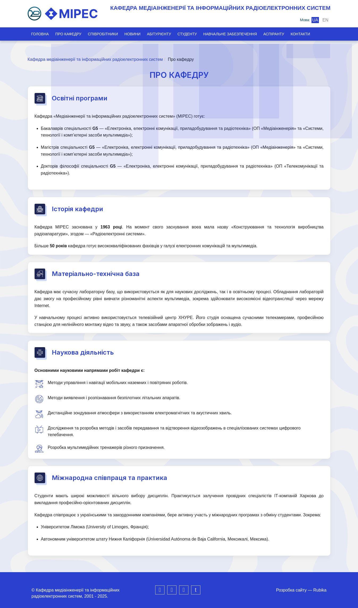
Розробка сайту (291, 590)
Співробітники (105, 34)
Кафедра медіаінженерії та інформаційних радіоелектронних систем (95, 59)
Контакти (308, 34)
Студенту (192, 34)
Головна (40, 34)
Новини (136, 34)
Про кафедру (69, 34)
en (325, 20)
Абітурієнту (163, 34)
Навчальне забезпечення (236, 34)
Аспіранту (280, 34)
